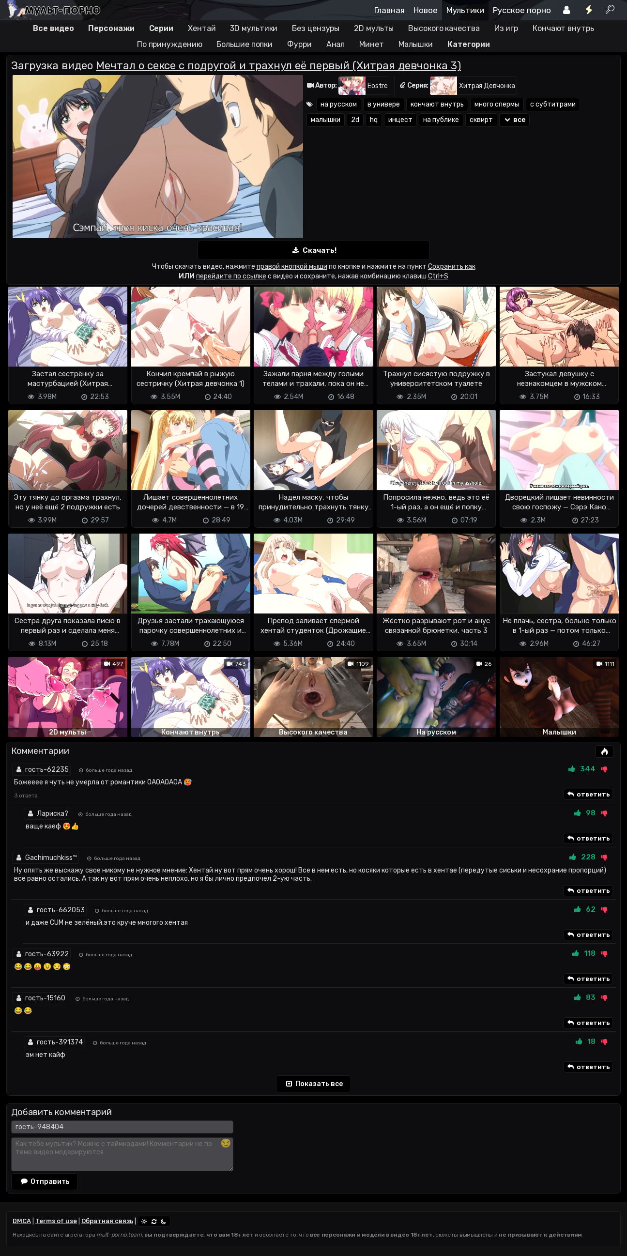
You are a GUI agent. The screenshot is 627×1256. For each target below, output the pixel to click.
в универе (383, 104)
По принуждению (169, 44)
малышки (325, 120)
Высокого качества (443, 28)
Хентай (201, 28)
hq (374, 120)
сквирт (481, 120)
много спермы (497, 104)
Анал (335, 44)
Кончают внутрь (563, 28)
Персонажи (111, 28)
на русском (339, 104)
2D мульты (374, 28)
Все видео (53, 28)
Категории (468, 44)
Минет (371, 44)
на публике (441, 120)
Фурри (299, 44)
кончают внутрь (437, 104)
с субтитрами (553, 104)
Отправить (44, 1181)
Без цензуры (315, 28)
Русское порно (522, 10)
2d (355, 120)
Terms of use (56, 1221)
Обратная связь (107, 1221)
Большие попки (244, 44)
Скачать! (313, 250)
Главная (389, 10)
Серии (161, 28)
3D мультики (253, 28)
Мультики (465, 10)
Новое (425, 10)
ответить (588, 794)
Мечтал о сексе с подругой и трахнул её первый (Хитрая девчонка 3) (278, 65)
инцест (400, 120)
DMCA (22, 1221)
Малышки (415, 44)
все (514, 120)
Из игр (506, 28)
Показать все (313, 1084)
